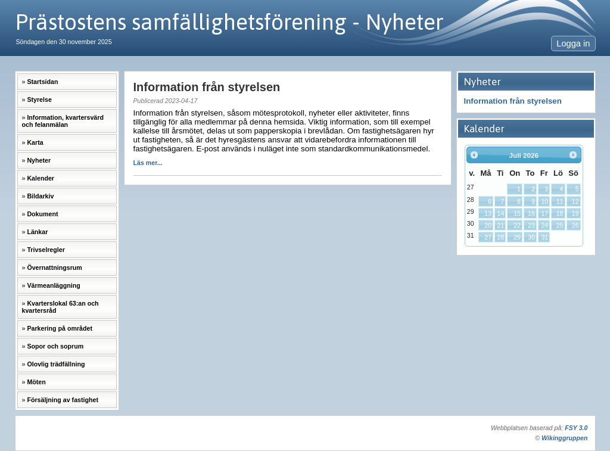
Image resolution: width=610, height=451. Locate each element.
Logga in (573, 43)
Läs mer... (148, 162)
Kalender (40, 178)
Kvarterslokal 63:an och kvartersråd (60, 307)
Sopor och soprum (55, 346)
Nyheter (39, 160)
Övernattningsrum (54, 267)
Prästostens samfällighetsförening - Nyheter (229, 22)
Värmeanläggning (53, 285)
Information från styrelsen (513, 101)
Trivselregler (45, 249)
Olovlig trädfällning (56, 364)
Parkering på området (59, 328)
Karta (35, 142)
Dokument (42, 213)
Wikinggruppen (564, 437)
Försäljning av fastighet (62, 399)
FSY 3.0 (576, 427)
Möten (36, 381)
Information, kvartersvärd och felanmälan (63, 121)
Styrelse (39, 99)
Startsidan (42, 81)
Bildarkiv (40, 196)
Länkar (37, 231)
